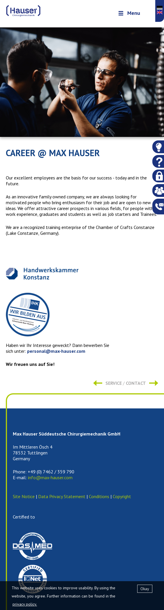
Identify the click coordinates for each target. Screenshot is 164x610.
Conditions (99, 496)
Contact (136, 383)
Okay (144, 588)
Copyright (122, 496)
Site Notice (24, 496)
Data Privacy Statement (61, 496)
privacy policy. (25, 604)
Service (113, 383)
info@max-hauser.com (50, 477)
